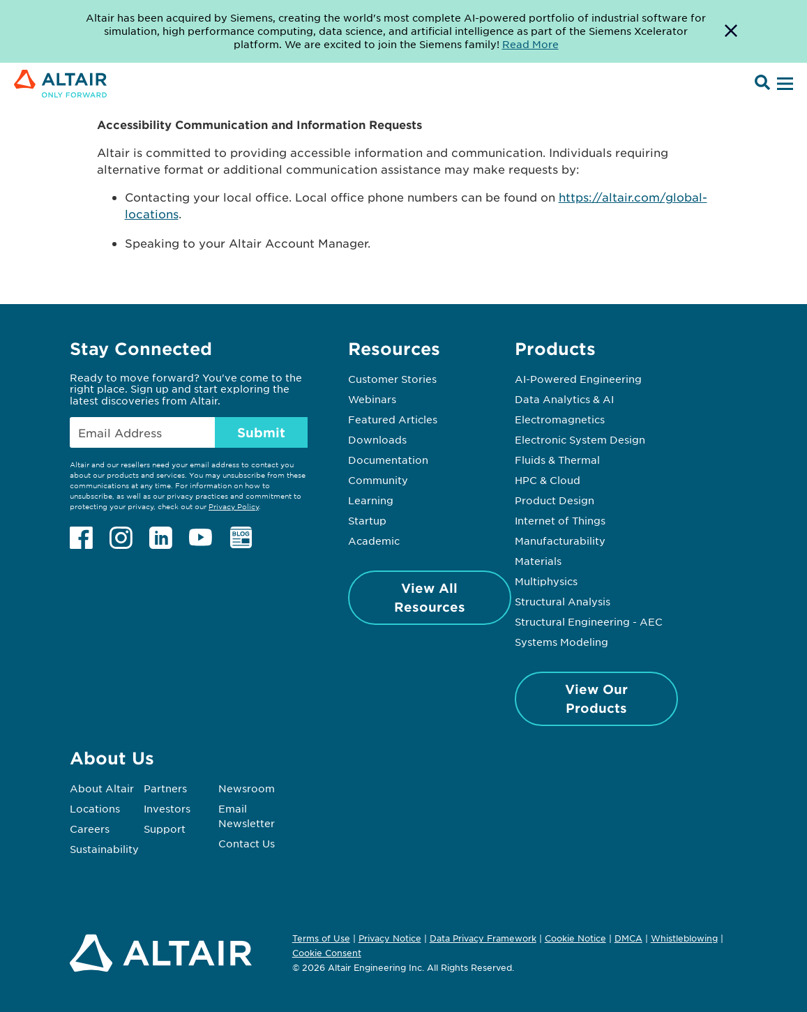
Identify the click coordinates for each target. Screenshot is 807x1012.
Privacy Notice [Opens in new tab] (390, 938)
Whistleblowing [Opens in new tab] (684, 938)
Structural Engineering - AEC (589, 621)
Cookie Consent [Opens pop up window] (326, 953)
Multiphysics (546, 581)
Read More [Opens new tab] (530, 44)
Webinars (372, 399)
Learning (370, 500)
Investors (167, 808)
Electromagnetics (560, 419)
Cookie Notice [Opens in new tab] (575, 938)
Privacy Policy (234, 506)
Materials (538, 560)
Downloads (377, 439)
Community (378, 480)
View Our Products (596, 698)
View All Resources (429, 597)
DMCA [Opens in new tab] (628, 938)
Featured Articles (392, 419)
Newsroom (246, 788)
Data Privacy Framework (483, 938)
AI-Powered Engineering (578, 378)
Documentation (388, 459)
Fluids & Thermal (557, 459)
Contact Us (246, 843)
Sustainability (104, 849)
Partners (165, 788)
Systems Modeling (561, 641)
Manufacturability (560, 540)
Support (165, 828)
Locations (95, 808)
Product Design (554, 500)
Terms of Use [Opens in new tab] (321, 938)
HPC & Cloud (547, 480)
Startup (367, 520)
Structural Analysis (562, 601)
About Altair (102, 788)
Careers (90, 828)
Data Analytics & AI (564, 399)
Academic (374, 540)
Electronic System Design (580, 439)
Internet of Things (560, 520)
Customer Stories (392, 378)
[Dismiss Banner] (731, 31)
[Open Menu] (783, 84)
